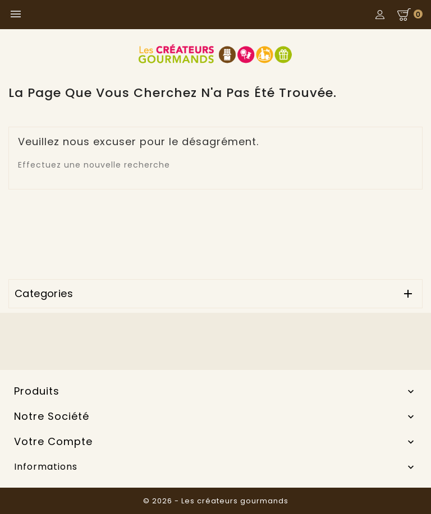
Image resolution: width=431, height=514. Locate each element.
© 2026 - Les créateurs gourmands (215, 501)
